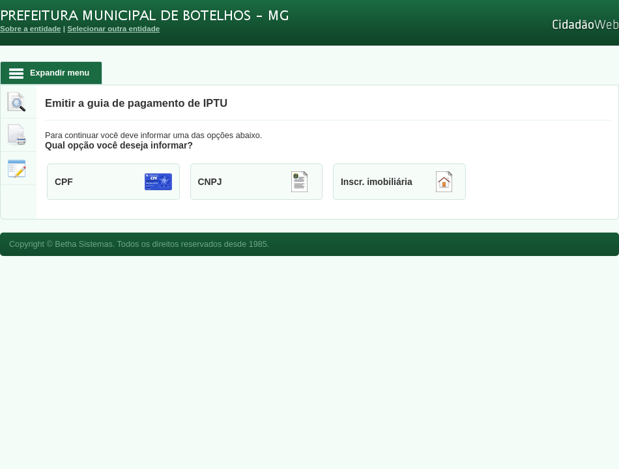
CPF (64, 182)
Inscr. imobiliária (376, 182)
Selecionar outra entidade (113, 28)
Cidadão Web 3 (584, 24)
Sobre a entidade (30, 28)
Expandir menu (59, 73)
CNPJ (210, 182)
